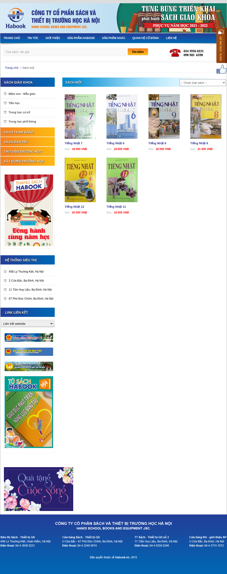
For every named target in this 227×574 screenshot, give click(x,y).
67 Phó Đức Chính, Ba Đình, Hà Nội (28, 298)
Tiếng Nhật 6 (115, 143)
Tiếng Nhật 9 (157, 143)
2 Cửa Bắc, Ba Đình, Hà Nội (24, 280)
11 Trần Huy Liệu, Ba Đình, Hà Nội (28, 289)
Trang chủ (11, 67)
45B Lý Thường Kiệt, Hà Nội (24, 271)
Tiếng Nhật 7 (73, 143)
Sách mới (28, 67)
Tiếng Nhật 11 (116, 206)
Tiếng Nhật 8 (199, 143)
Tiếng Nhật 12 (74, 206)
